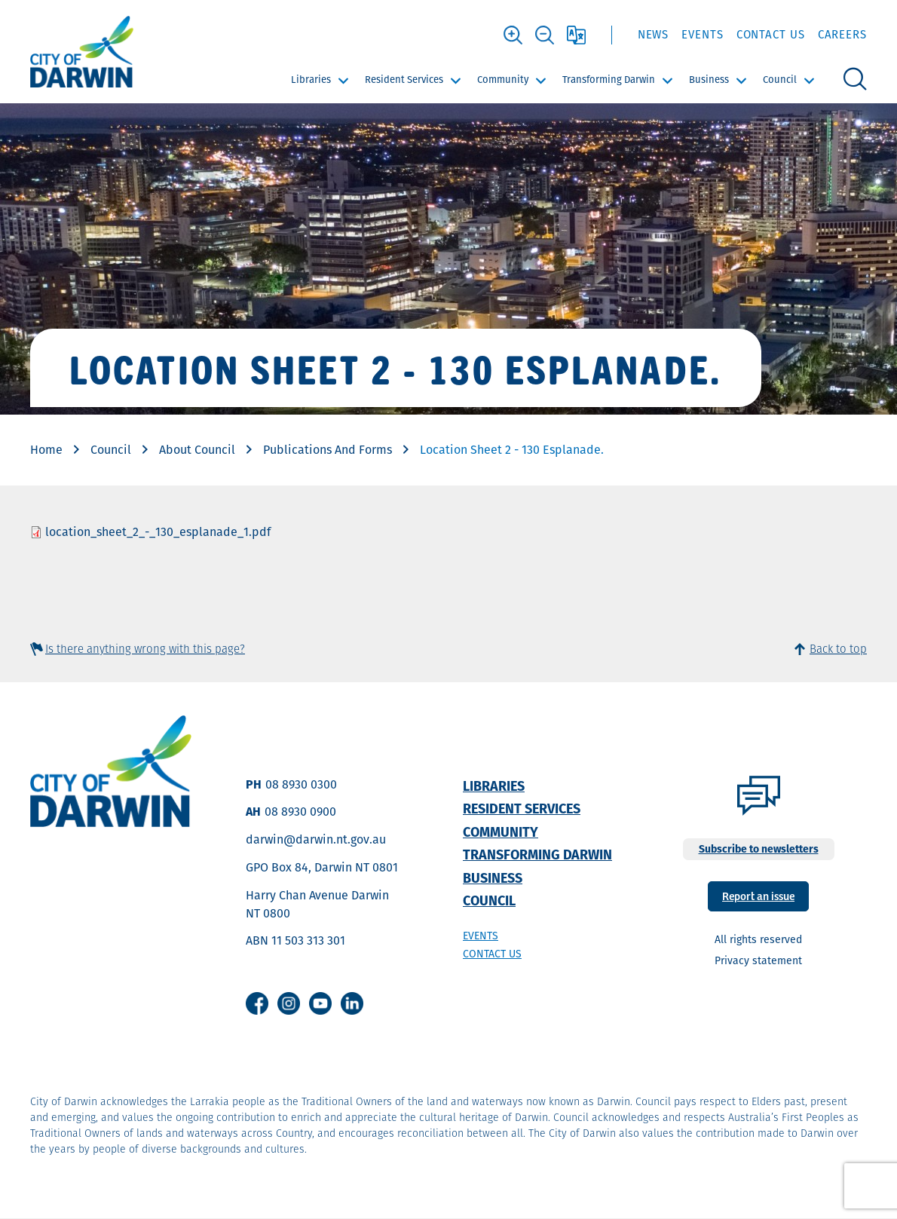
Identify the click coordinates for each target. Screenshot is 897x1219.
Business (709, 79)
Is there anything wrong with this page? (145, 649)
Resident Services (404, 79)
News (653, 34)
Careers (842, 34)
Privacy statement (758, 960)
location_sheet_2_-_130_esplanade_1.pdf (158, 532)
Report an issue (758, 895)
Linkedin (352, 1003)
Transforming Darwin (608, 79)
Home (46, 449)
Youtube (320, 1003)
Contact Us (770, 34)
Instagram (288, 1003)
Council (780, 79)
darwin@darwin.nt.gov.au (316, 839)
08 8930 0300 (301, 784)
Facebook (257, 1003)
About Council (197, 449)
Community (502, 79)
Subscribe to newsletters (759, 848)
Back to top (838, 649)
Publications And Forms (327, 449)
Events (702, 34)
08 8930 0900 (300, 811)
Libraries (311, 79)
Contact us (492, 953)
